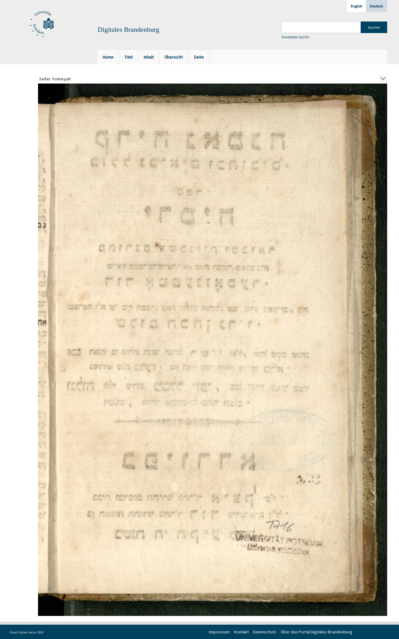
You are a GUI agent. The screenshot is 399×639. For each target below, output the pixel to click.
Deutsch (376, 6)
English (356, 6)
